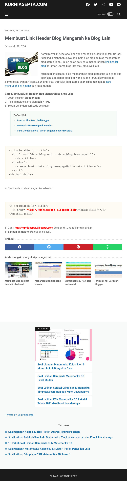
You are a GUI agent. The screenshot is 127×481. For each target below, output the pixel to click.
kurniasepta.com (26, 4)
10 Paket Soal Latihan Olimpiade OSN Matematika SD (40, 443)
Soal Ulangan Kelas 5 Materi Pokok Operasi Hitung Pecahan (44, 431)
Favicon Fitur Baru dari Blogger (33, 120)
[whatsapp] (107, 247)
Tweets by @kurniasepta (19, 415)
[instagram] (102, 4)
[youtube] (110, 4)
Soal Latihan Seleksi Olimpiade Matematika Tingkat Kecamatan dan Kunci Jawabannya (60, 437)
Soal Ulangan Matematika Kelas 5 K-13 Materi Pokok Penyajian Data (49, 448)
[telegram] (118, 4)
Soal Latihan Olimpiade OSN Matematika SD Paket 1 (39, 454)
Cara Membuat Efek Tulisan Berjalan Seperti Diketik (44, 130)
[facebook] (87, 4)
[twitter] (95, 4)
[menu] (9, 14)
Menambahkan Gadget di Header (34, 125)
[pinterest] (78, 247)
